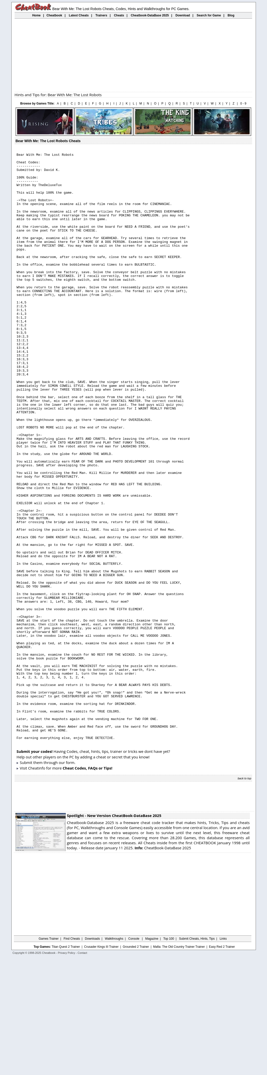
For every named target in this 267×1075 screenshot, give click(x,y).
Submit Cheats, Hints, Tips (197, 1056)
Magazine (151, 1056)
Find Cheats (72, 1056)
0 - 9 (243, 103)
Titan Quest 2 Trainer (66, 1064)
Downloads (92, 1056)
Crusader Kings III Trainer (101, 1064)
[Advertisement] (133, 55)
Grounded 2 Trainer (136, 1064)
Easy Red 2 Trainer (222, 1064)
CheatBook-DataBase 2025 (163, 965)
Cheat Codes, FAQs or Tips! (87, 885)
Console (134, 1056)
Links (223, 1056)
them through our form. (54, 879)
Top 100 (168, 1056)
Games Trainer (48, 1056)
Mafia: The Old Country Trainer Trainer (179, 1064)
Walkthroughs (114, 1056)
